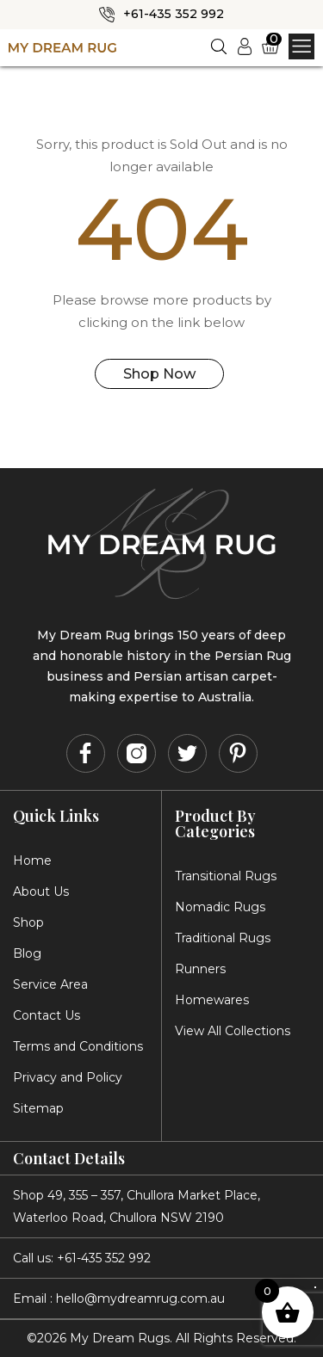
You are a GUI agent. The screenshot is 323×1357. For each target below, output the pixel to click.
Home (32, 859)
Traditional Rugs (222, 937)
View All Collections (232, 1030)
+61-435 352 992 (173, 14)
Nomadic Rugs (220, 906)
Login (248, 45)
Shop (28, 921)
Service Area (50, 983)
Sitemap (38, 1107)
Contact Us (46, 1014)
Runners (200, 968)
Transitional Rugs (225, 875)
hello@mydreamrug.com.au (140, 1297)
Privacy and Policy (67, 1076)
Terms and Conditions (78, 1045)
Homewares (212, 999)
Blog (27, 952)
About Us (41, 890)
